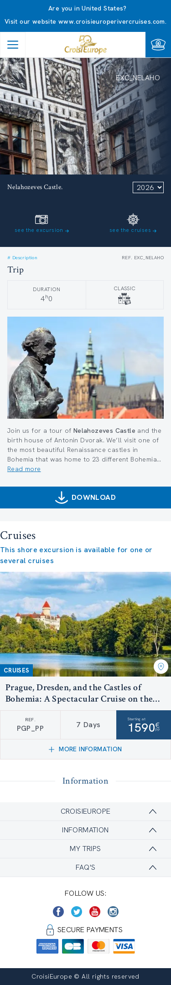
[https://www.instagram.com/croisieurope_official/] (113, 911)
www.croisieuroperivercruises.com (111, 21)
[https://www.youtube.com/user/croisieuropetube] (94, 911)
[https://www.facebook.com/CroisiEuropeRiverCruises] (58, 911)
